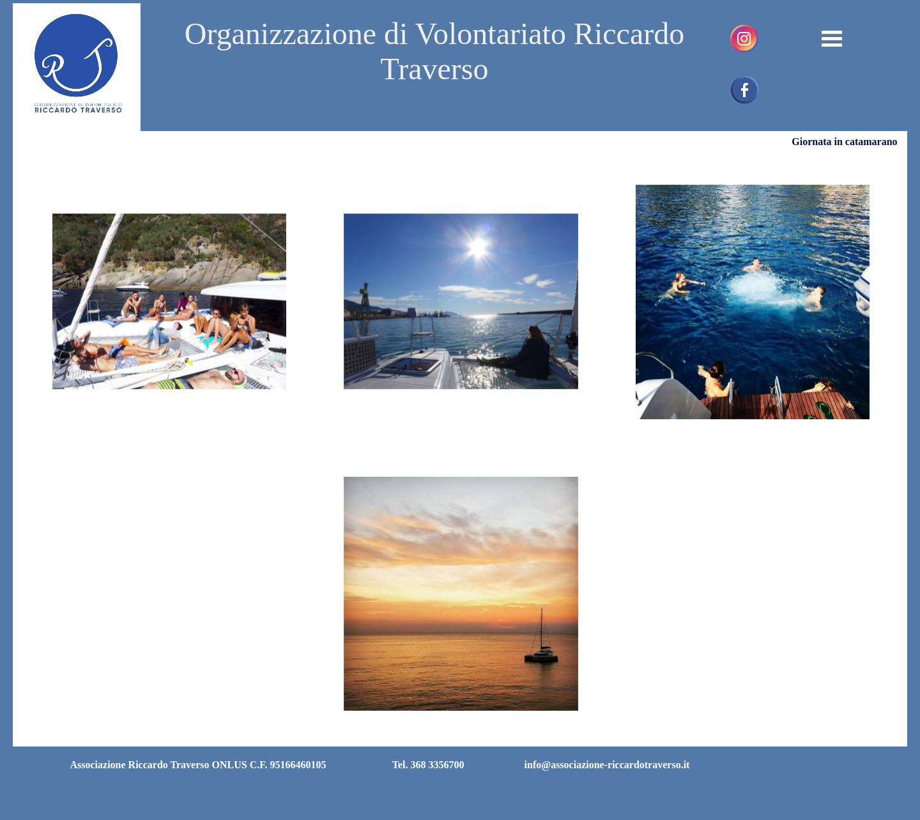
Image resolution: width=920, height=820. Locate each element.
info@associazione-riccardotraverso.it (607, 764)
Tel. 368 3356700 (428, 764)
